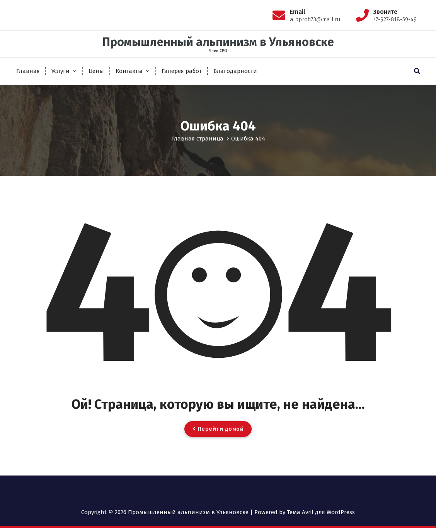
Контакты (129, 71)
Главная (28, 71)
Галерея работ (182, 71)
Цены (96, 71)
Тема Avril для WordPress (321, 512)
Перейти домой (218, 428)
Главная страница (197, 138)
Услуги (60, 71)
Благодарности (235, 71)
